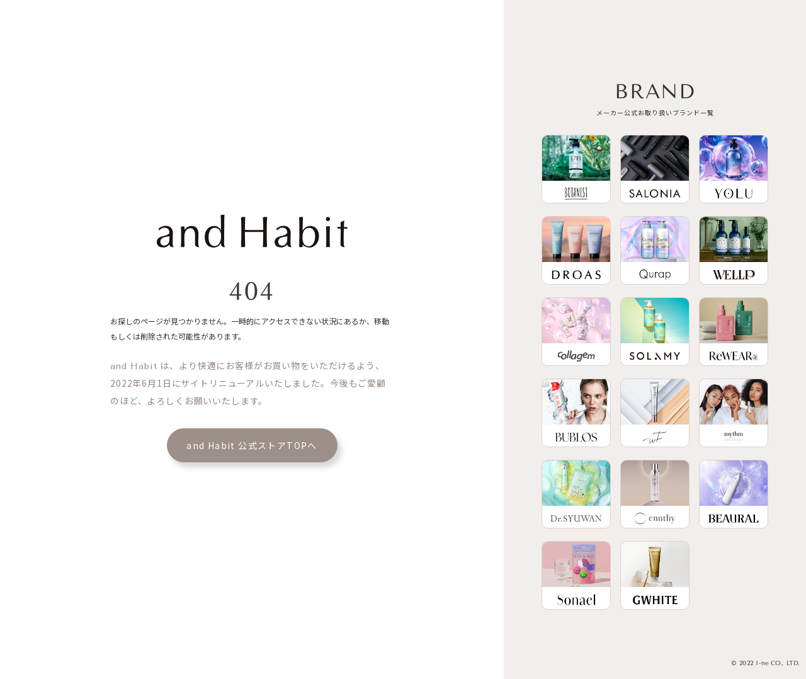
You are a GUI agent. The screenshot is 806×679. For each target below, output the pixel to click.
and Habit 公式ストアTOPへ (251, 445)
